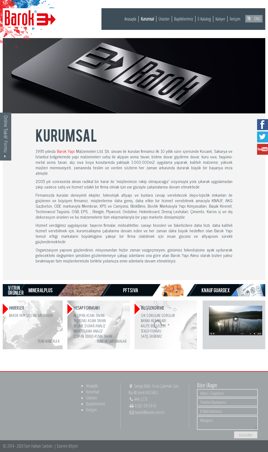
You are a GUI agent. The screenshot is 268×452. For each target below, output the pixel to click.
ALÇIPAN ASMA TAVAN (89, 315)
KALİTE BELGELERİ (153, 325)
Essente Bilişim (67, 446)
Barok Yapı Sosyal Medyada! (31, 315)
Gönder (246, 435)
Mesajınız (227, 423)
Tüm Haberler (49, 341)
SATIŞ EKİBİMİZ (151, 336)
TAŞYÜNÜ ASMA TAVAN (90, 320)
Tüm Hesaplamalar (112, 341)
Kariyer (220, 19)
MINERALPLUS (40, 290)
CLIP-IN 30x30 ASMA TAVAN (93, 336)
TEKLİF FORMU (151, 331)
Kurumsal (147, 19)
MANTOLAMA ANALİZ (88, 331)
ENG (257, 19)
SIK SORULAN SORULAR (158, 315)
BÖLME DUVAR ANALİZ (89, 325)
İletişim (235, 19)
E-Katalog (204, 19)
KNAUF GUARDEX (216, 290)
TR (248, 19)
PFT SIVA (130, 290)
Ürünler (164, 19)
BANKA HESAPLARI (153, 320)
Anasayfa (130, 19)
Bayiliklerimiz (183, 19)
